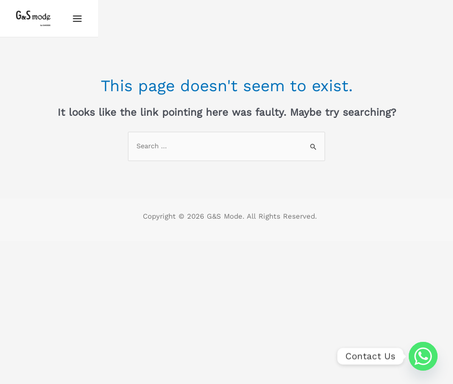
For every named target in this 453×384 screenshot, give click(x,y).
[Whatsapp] (423, 356)
